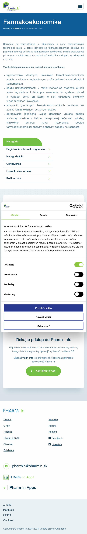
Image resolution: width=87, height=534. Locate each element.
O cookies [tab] (71, 215)
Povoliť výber (43, 317)
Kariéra (52, 426)
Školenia (8, 444)
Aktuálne (53, 419)
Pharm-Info (27, 358)
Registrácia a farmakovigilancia (25, 149)
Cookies (8, 520)
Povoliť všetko (43, 308)
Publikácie (8, 450)
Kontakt (53, 432)
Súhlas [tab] (15, 215)
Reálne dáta (13, 178)
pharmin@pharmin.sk (29, 466)
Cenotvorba (13, 164)
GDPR (7, 515)
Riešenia (17, 29)
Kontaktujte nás (45, 371)
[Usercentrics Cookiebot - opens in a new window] (69, 206)
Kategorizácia (14, 156)
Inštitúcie (8, 510)
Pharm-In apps (11, 438)
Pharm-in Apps (23, 488)
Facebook (56, 438)
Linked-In (55, 444)
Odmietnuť (43, 325)
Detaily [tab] (44, 215)
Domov (6, 29)
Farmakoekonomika (18, 171)
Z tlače (7, 504)
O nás (6, 426)
